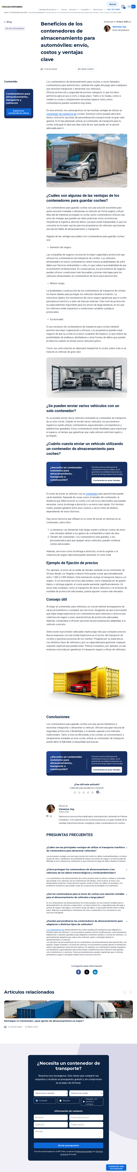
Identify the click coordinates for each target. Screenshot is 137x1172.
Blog (8, 22)
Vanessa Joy (119, 26)
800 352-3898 (113, 9)
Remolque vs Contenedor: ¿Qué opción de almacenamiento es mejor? (44, 1021)
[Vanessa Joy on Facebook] (47, 816)
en (129, 7)
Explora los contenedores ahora (18, 112)
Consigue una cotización (116, 1167)
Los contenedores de (55, 930)
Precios (64, 9)
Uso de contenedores (14, 28)
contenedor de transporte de (61, 113)
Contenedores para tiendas (107, 480)
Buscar (113, 4)
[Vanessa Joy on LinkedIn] (51, 816)
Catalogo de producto (49, 9)
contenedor (92, 493)
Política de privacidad (84, 1151)
